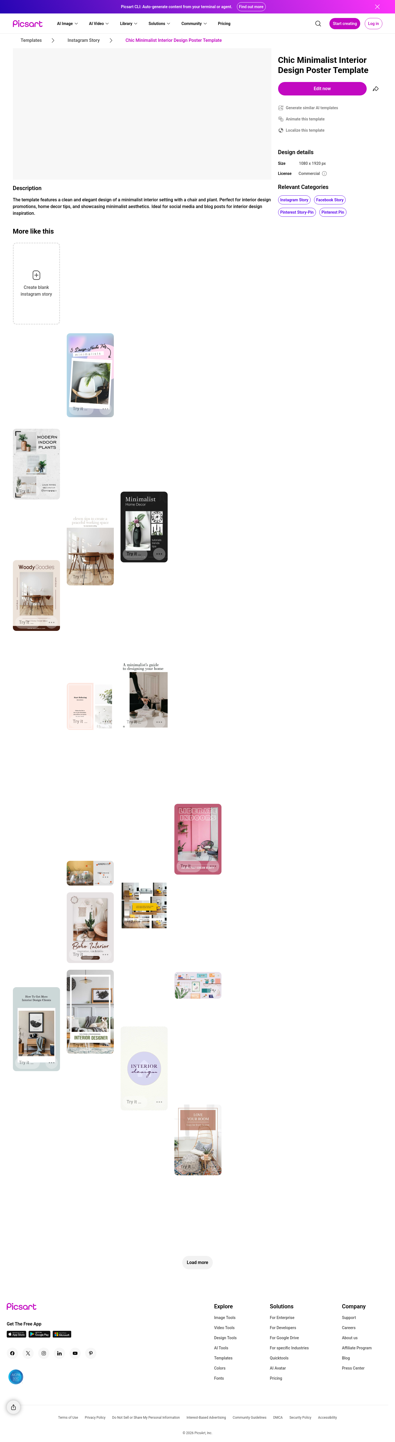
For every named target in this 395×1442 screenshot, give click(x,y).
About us (350, 1338)
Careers (349, 1327)
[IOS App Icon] (16, 1336)
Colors (220, 1368)
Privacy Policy (95, 1418)
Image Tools (225, 1317)
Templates (223, 1358)
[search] (318, 23)
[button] (68, 23)
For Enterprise (282, 1317)
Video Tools (224, 1327)
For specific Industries (289, 1348)
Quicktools (279, 1358)
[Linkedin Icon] (59, 1353)
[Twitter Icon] (28, 1353)
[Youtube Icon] (75, 1353)
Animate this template (305, 119)
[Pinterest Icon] (90, 1353)
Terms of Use (68, 1418)
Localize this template (305, 130)
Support (349, 1317)
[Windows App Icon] (62, 1336)
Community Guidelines (249, 1418)
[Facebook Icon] (12, 1353)
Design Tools (225, 1338)
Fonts (219, 1378)
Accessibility (327, 1418)
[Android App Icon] (39, 1336)
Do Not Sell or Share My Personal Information (146, 1418)
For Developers (283, 1327)
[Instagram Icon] (43, 1353)
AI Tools (221, 1348)
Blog (346, 1358)
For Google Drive (284, 1338)
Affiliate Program (357, 1348)
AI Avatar (278, 1368)
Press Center (353, 1368)
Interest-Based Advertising (206, 1418)
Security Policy (300, 1418)
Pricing (276, 1378)
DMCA (278, 1418)
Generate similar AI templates (312, 108)
